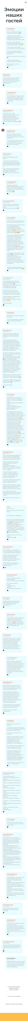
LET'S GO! (14, 1017)
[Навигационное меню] (26, 2)
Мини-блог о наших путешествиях (14, 1004)
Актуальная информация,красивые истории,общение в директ (14, 988)
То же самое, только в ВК (14, 996)
